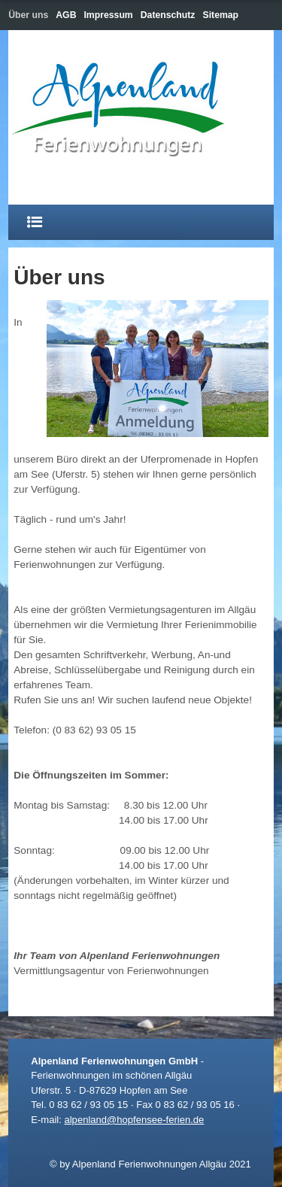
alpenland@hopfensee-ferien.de (134, 1119)
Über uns (28, 15)
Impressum (107, 15)
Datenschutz (168, 15)
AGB (66, 15)
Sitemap (221, 15)
